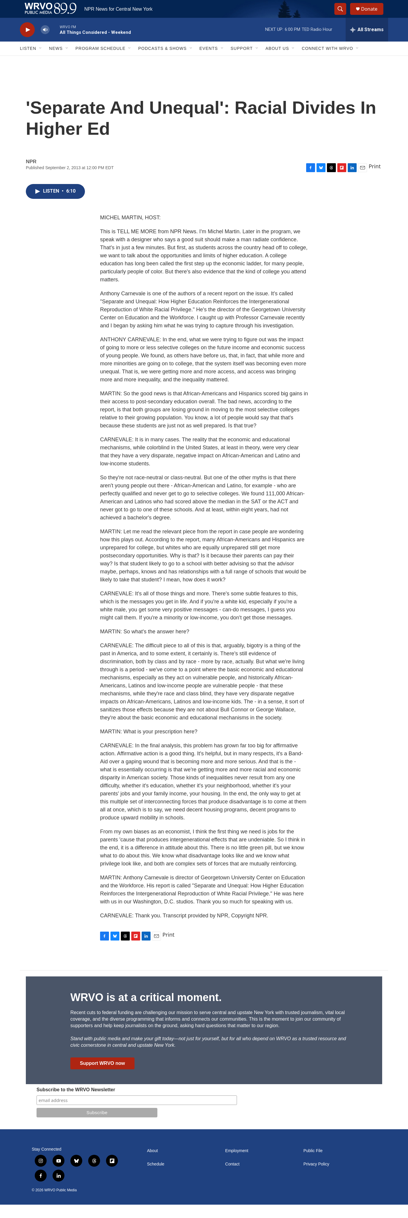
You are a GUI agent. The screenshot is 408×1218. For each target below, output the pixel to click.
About (152, 1164)
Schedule (155, 1177)
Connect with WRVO (327, 61)
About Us (277, 61)
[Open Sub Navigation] (40, 61)
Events (209, 61)
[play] (27, 43)
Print (375, 179)
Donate (373, 15)
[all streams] (367, 43)
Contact (232, 1177)
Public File (313, 1164)
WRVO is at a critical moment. (146, 1011)
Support (242, 61)
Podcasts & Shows (162, 61)
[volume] (45, 43)
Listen (28, 61)
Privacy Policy (316, 1177)
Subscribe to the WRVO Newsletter (76, 1103)
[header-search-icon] (343, 16)
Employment (236, 1164)
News (56, 61)
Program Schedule (100, 61)
